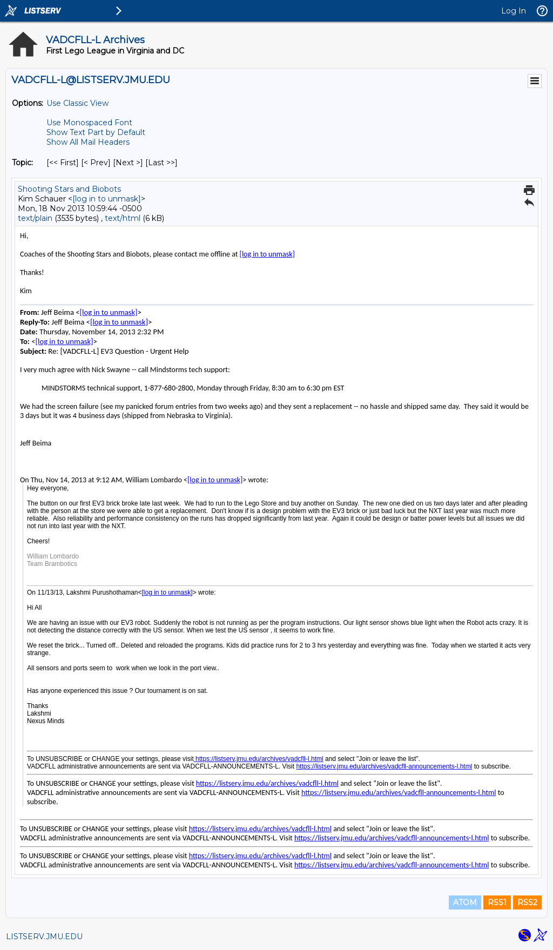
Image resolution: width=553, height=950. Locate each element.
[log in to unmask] (106, 199)
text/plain (35, 218)
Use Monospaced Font (89, 122)
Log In (513, 11)
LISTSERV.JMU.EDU (44, 936)
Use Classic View (77, 103)
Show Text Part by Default (95, 132)
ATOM (465, 902)
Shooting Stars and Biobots (69, 189)
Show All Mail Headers (88, 142)
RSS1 (497, 902)
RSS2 (527, 902)
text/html (122, 218)
